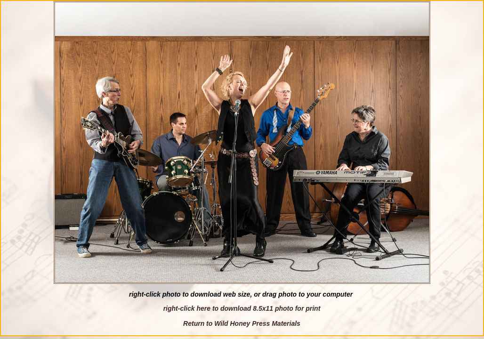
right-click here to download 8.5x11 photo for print (242, 308)
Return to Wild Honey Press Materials (241, 323)
